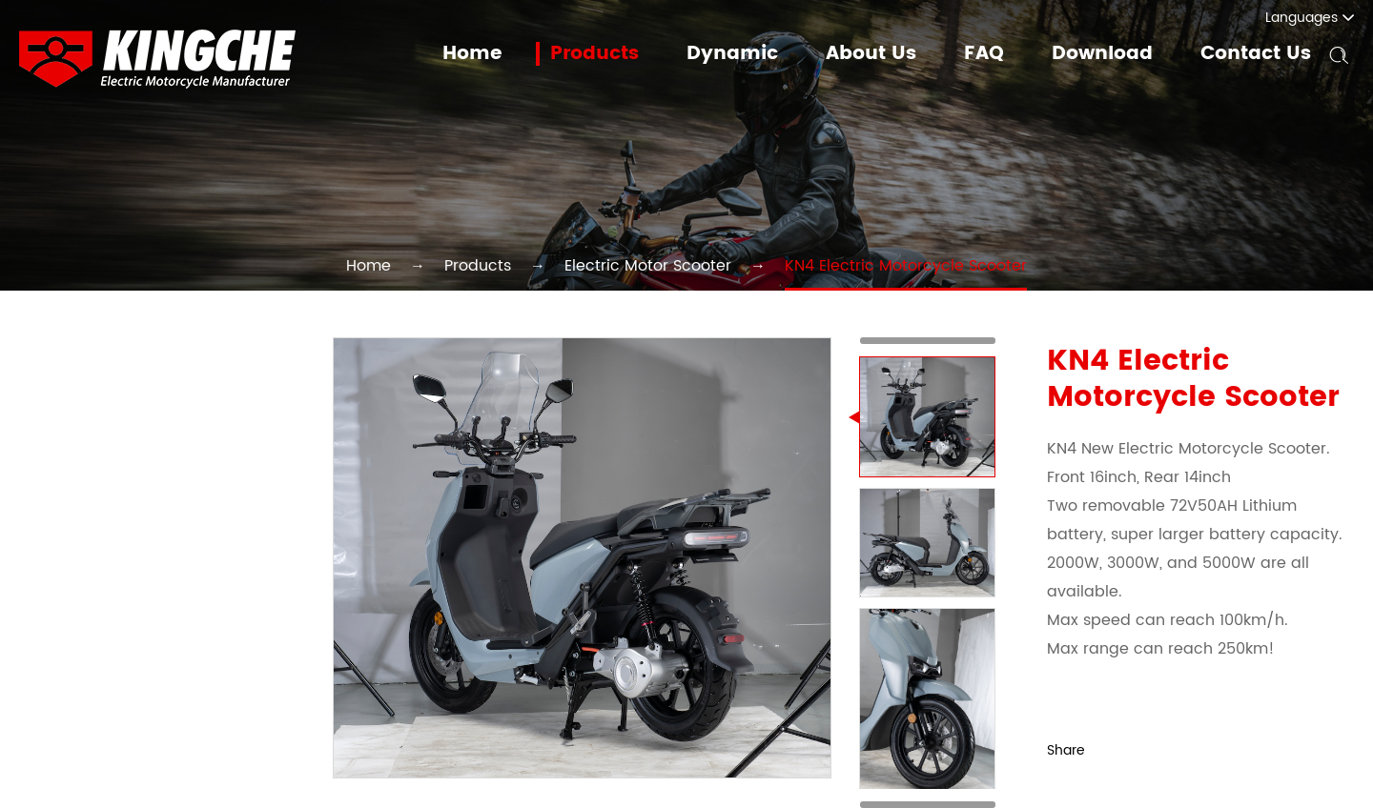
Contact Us (1258, 54)
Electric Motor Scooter (653, 265)
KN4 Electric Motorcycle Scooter (870, 265)
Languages (1320, 17)
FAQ (995, 54)
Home (503, 54)
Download (1110, 54)
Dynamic (753, 54)
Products (622, 54)
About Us (886, 54)
